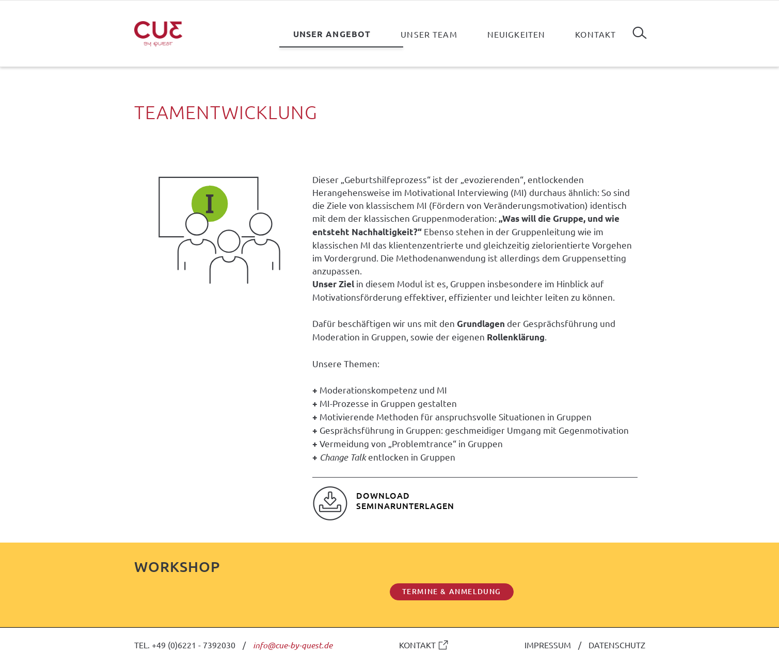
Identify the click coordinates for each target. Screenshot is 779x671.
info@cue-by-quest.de (292, 645)
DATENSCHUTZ (617, 645)
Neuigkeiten (516, 34)
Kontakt (595, 34)
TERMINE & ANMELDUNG (451, 591)
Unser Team (429, 34)
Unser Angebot (332, 33)
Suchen (639, 28)
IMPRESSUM (547, 645)
